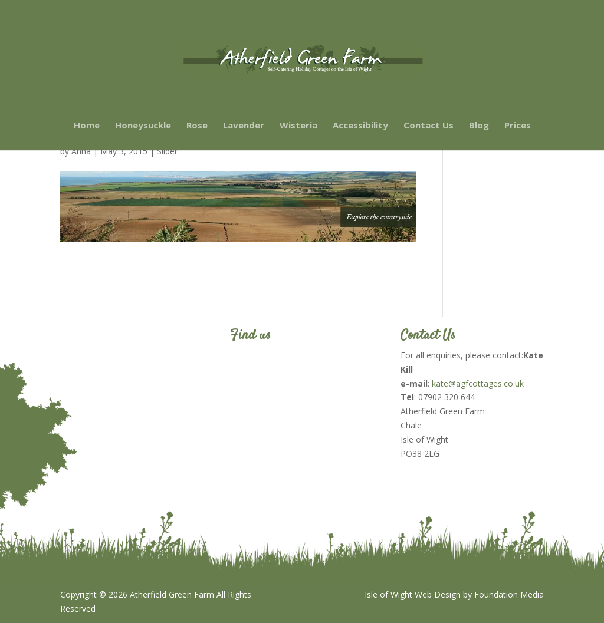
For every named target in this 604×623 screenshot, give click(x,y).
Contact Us (428, 126)
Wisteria (298, 126)
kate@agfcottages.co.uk (478, 383)
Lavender (243, 126)
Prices (517, 126)
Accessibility (360, 126)
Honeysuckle (143, 126)
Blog (479, 126)
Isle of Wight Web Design (413, 594)
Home (87, 126)
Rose (197, 126)
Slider (167, 151)
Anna (81, 151)
